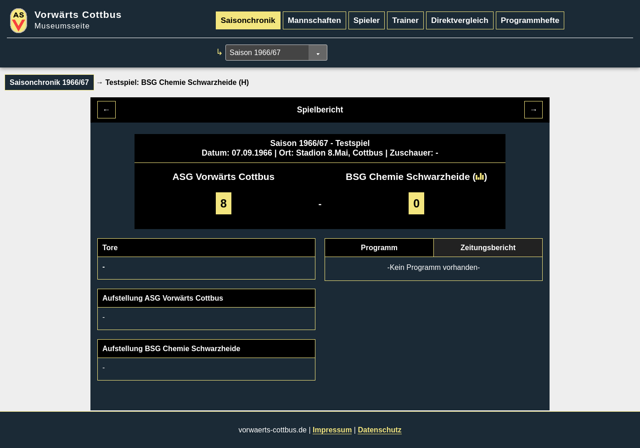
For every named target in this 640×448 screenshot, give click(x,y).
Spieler (367, 20)
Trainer (405, 20)
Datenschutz (379, 430)
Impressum (332, 430)
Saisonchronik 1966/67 (49, 82)
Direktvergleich (459, 20)
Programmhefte (530, 20)
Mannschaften (314, 20)
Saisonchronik (248, 20)
